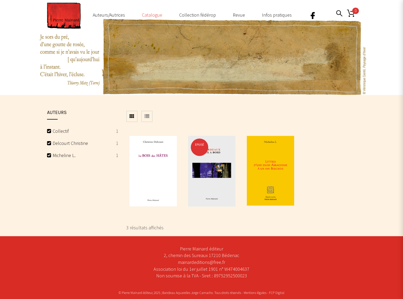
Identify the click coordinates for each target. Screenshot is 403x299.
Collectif (61, 131)
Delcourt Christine (70, 143)
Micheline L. (64, 155)
